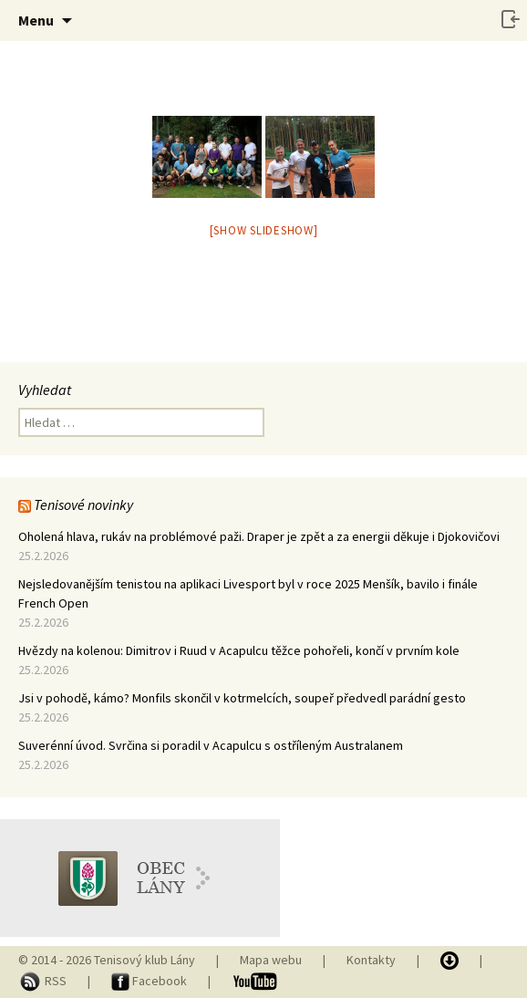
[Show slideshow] (264, 230)
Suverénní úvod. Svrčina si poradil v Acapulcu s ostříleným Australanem (210, 745)
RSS (43, 980)
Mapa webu (271, 959)
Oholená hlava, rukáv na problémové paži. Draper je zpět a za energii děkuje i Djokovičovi (259, 536)
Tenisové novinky (83, 504)
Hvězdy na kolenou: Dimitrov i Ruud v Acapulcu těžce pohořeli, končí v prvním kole (239, 650)
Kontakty (371, 959)
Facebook (150, 980)
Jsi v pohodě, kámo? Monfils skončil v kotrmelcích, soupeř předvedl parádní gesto (242, 698)
